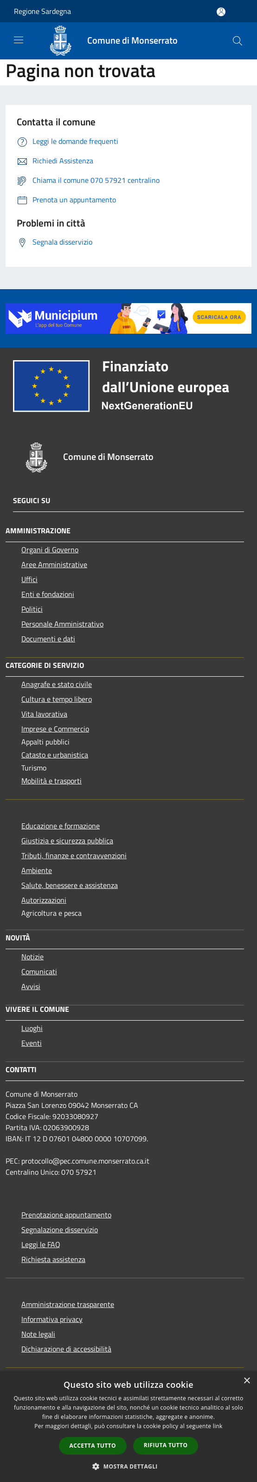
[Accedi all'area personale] (221, 12)
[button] (128, 1466)
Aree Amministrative (54, 564)
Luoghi (32, 1028)
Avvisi (30, 986)
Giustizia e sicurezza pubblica (67, 840)
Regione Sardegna (42, 11)
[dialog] (128, 1426)
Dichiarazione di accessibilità (66, 1348)
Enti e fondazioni (47, 594)
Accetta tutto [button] (93, 1446)
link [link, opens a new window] (218, 1426)
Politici (32, 609)
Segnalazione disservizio (59, 1229)
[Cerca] (237, 40)
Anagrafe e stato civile (56, 684)
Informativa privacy (52, 1319)
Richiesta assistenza (53, 1259)
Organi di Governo (49, 549)
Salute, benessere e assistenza (69, 885)
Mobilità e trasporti (51, 780)
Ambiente (36, 870)
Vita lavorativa (44, 713)
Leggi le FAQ (40, 1244)
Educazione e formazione (60, 825)
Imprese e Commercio (55, 728)
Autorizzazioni (43, 900)
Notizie (32, 956)
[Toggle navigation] (18, 39)
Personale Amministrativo (62, 623)
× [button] (246, 1381)
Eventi (31, 1042)
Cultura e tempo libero (56, 699)
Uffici (29, 579)
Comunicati (39, 971)
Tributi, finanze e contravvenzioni (74, 855)
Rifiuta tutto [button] (166, 1445)
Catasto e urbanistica (54, 754)
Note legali (38, 1334)
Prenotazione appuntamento (66, 1214)
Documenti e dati (48, 638)
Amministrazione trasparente (67, 1304)
